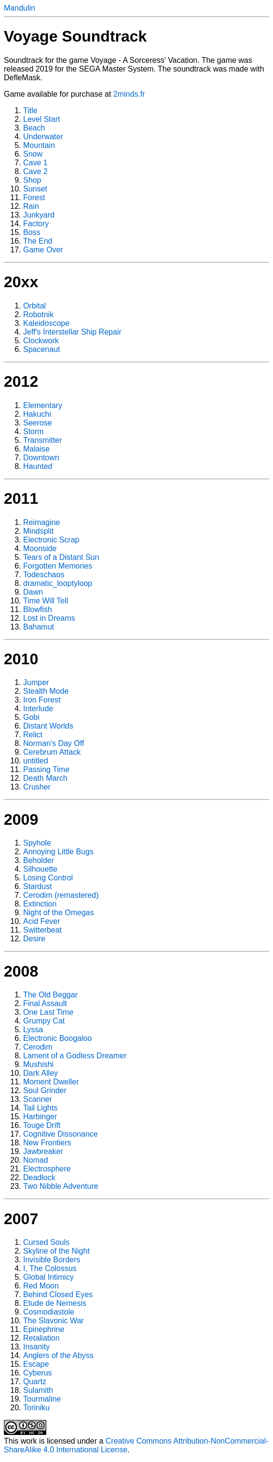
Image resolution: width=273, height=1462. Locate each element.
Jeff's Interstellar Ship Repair (72, 332)
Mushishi (38, 1064)
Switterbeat (42, 930)
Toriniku (36, 1408)
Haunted (38, 466)
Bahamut (38, 627)
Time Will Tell (45, 601)
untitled (35, 761)
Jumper (36, 682)
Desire (34, 939)
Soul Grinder (45, 1090)
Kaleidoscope (46, 323)
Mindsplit (38, 531)
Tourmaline (42, 1399)
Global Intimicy (48, 1277)
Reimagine (41, 522)
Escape (36, 1364)
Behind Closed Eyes (58, 1294)
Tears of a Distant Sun (61, 557)
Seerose (37, 423)
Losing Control (48, 878)
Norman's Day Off (53, 743)
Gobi (31, 717)
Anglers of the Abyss (58, 1355)
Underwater (43, 136)
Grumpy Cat (44, 1021)
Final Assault (45, 1003)
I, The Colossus (50, 1268)
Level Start (41, 119)
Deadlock (39, 1177)
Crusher (37, 787)
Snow (32, 154)
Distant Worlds (48, 726)
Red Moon (41, 1286)
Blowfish (37, 609)
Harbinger (40, 1116)
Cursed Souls (46, 1242)
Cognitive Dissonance (60, 1134)
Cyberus (37, 1373)
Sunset (35, 189)
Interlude (38, 708)
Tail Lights (40, 1108)
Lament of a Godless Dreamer (74, 1056)
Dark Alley (40, 1073)
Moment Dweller (51, 1082)
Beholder (38, 860)
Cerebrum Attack (52, 752)
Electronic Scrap (51, 540)
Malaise (36, 449)
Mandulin (19, 8)
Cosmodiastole (48, 1312)
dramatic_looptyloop (57, 583)
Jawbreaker (43, 1151)
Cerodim (37, 1047)
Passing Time (46, 769)
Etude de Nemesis (54, 1303)
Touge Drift (41, 1125)
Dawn (33, 592)
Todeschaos (43, 574)
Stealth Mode (45, 691)
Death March (45, 778)
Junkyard (39, 215)
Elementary (42, 405)
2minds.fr (129, 94)
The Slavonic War (53, 1320)
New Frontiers (47, 1143)
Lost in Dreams (49, 618)
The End (37, 241)
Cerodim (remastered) (60, 895)
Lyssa (33, 1029)
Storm (33, 431)
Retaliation (41, 1338)
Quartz (34, 1381)
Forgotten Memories (57, 566)
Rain (31, 206)
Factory (36, 223)
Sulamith (38, 1390)
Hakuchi (37, 414)
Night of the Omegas (58, 912)
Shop (32, 180)
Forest (34, 197)
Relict (32, 735)
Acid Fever (41, 921)
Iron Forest (41, 700)
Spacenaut (41, 349)
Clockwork (41, 340)
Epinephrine (43, 1329)
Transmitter (42, 440)
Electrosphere (47, 1169)
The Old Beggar (50, 995)
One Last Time (48, 1012)
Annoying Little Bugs (58, 852)
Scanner (37, 1099)
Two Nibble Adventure (60, 1186)
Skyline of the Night (56, 1251)
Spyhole (37, 843)
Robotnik (38, 314)
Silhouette (40, 869)
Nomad (35, 1160)
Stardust (37, 886)
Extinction (39, 904)
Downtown (41, 457)
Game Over (43, 250)
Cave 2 (35, 171)
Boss (32, 232)
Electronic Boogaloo (57, 1038)
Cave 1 (35, 163)
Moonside (39, 548)
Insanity (36, 1347)
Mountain (39, 145)
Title (30, 110)
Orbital (34, 306)
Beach (34, 128)
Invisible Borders (51, 1260)
